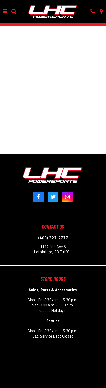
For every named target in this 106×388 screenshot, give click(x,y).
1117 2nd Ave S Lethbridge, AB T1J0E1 (53, 249)
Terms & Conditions (23, 354)
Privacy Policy (50, 354)
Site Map (91, 354)
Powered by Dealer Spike (74, 360)
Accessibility (73, 354)
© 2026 (20, 360)
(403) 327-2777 (53, 238)
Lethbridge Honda (40, 360)
